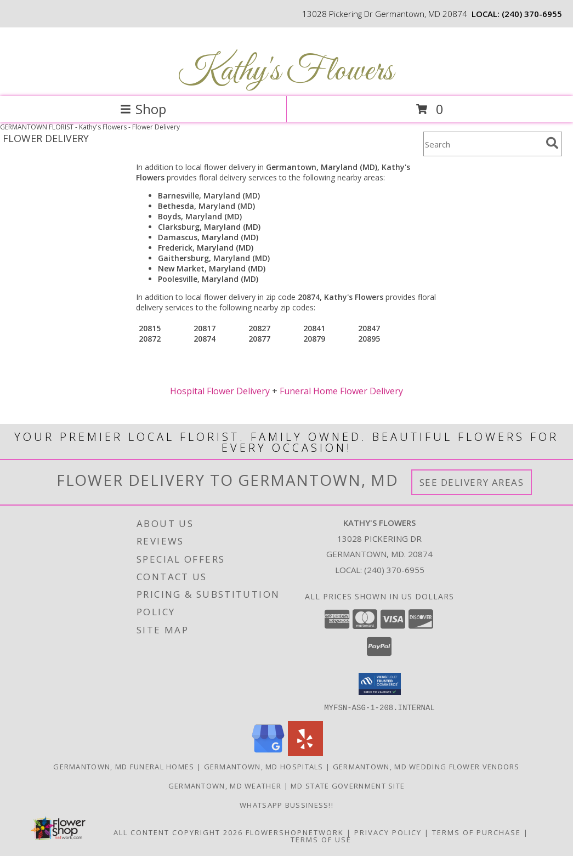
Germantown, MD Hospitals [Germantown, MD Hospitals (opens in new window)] (264, 766)
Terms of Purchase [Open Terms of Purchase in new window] (476, 832)
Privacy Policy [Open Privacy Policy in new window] (388, 832)
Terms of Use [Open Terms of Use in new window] (321, 839)
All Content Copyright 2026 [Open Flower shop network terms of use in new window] (178, 832)
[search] (552, 143)
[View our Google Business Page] (268, 752)
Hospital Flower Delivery (220, 391)
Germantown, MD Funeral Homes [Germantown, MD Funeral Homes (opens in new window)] (123, 766)
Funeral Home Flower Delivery (341, 391)
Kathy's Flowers (285, 71)
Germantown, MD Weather (225, 785)
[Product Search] (482, 144)
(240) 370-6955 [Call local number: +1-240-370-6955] (532, 13)
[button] (380, 684)
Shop (143, 109)
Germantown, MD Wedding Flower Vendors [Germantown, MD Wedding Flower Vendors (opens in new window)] (426, 766)
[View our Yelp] (305, 752)
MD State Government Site (348, 785)
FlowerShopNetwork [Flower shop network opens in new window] (295, 832)
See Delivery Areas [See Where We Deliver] (471, 482)
